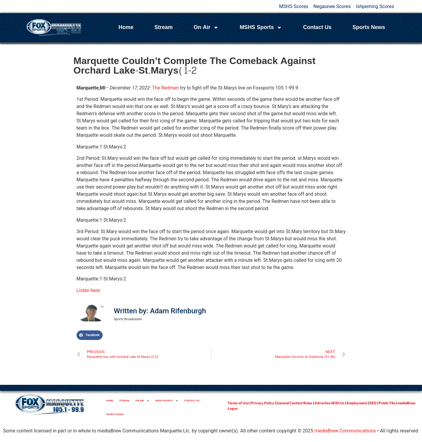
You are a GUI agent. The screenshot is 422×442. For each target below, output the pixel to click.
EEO (373, 403)
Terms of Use (238, 403)
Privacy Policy (262, 403)
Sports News (368, 27)
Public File (387, 403)
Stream (163, 27)
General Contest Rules (294, 403)
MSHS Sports (261, 27)
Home (125, 27)
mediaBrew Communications (345, 431)
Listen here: (89, 290)
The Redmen (165, 88)
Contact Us (317, 27)
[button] (90, 335)
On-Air (206, 27)
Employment (357, 403)
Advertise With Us (329, 403)
